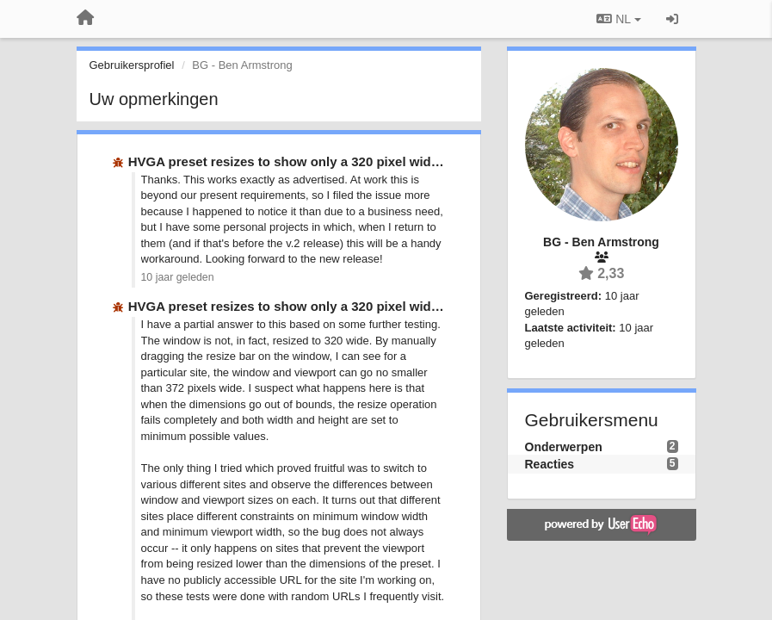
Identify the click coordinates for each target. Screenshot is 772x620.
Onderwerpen (563, 447)
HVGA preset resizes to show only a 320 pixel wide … (291, 161)
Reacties (550, 464)
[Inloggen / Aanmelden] (672, 19)
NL (618, 19)
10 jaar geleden (177, 277)
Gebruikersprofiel (132, 65)
